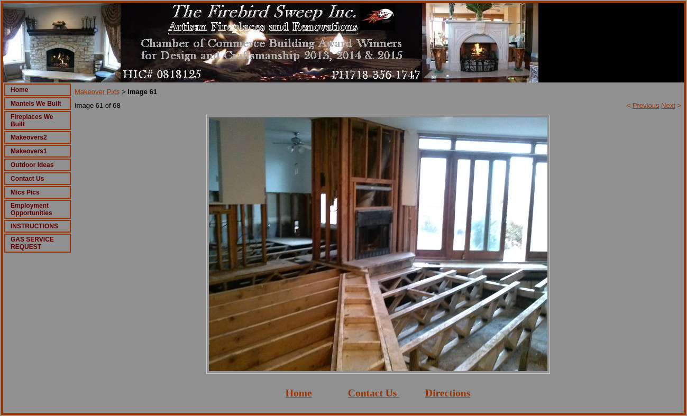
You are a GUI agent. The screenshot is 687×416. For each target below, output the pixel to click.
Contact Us (27, 178)
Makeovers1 (29, 151)
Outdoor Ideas (32, 165)
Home (19, 90)
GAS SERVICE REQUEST (32, 243)
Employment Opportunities (31, 209)
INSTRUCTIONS (34, 226)
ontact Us (376, 393)
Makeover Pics (97, 92)
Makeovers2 (29, 137)
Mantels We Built (36, 103)
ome (303, 393)
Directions (447, 393)
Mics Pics (25, 192)
